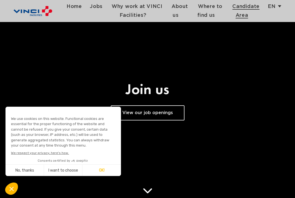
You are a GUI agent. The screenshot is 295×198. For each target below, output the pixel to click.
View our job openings (147, 113)
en (272, 6)
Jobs (102, 6)
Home (80, 6)
